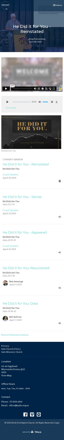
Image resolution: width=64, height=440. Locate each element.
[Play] (7, 102)
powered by (32, 432)
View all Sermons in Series (14, 335)
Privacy (5, 346)
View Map (6, 375)
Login (56, 423)
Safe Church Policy (11, 349)
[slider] (20, 102)
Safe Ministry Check (11, 352)
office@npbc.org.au (19, 405)
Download (11, 107)
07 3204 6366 (16, 402)
